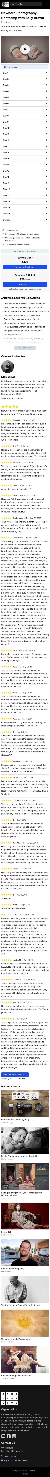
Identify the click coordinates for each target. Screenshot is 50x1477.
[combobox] (26, 4)
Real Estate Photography (12, 1268)
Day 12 (6, 140)
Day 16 (6, 164)
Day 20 (6, 189)
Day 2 (6, 79)
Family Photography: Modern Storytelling (20, 1156)
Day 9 (6, 121)
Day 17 (6, 170)
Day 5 (6, 97)
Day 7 (5, 109)
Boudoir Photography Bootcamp (16, 1375)
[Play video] (25, 49)
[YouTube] (3, 1436)
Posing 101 (6, 1231)
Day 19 (6, 183)
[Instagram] (14, 1436)
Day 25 (6, 219)
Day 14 (6, 152)
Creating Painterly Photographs (15, 1338)
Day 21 (6, 195)
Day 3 (5, 85)
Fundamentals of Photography (15, 1119)
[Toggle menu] (46, 4)
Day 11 (6, 134)
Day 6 (6, 103)
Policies (25, 1473)
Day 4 (5, 91)
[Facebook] (9, 1436)
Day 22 (6, 201)
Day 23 (6, 207)
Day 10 (6, 128)
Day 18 (6, 177)
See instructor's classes (12, 398)
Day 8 (6, 115)
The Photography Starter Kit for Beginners (20, 1305)
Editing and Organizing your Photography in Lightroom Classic (21, 1194)
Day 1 (5, 72)
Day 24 (6, 213)
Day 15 (6, 158)
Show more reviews (15, 1074)
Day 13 (6, 146)
